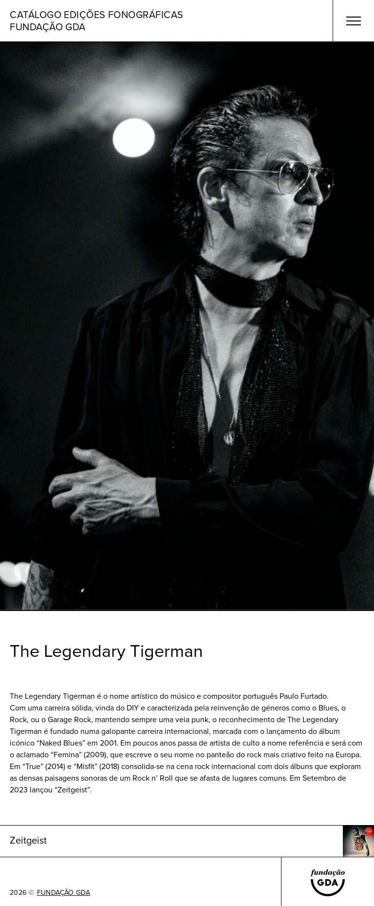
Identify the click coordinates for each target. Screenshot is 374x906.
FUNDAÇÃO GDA (63, 892)
